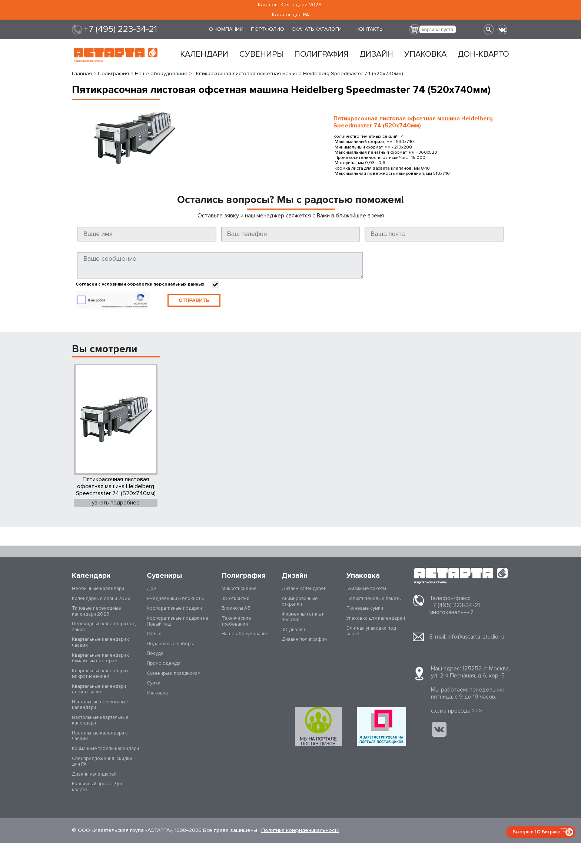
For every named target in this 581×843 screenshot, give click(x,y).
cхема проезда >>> (456, 710)
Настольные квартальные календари (100, 720)
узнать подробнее (116, 502)
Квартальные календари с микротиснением (101, 674)
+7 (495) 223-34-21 (120, 29)
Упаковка (425, 54)
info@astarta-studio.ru (476, 636)
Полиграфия (321, 54)
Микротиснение (239, 589)
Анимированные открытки (300, 601)
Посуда (155, 653)
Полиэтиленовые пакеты (374, 599)
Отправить (194, 300)
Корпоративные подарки (174, 608)
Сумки (153, 683)
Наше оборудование (245, 634)
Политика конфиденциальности (300, 830)
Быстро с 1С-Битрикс (536, 831)
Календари (204, 54)
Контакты (370, 29)
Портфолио (267, 29)
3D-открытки (235, 599)
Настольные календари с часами (100, 736)
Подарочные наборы (170, 644)
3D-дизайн (293, 630)
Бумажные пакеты (366, 589)
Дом (151, 589)
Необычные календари (98, 589)
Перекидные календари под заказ (104, 627)
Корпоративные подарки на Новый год (177, 621)
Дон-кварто (483, 54)
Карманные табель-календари (105, 749)
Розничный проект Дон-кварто (98, 787)
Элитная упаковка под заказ (371, 631)
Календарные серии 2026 (101, 599)
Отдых (154, 634)
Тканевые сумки (364, 608)
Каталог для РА (290, 14)
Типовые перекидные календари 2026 (96, 611)
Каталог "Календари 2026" (290, 4)
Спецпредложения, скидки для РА (102, 761)
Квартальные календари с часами (101, 642)
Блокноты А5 (236, 608)
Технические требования (236, 621)
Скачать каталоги (317, 29)
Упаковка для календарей (375, 618)
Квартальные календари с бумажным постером (101, 658)
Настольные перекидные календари (100, 705)
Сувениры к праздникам (173, 673)
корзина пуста (437, 29)
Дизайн (376, 54)
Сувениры (261, 54)
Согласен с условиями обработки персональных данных (140, 284)
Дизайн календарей (94, 774)
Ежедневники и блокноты (175, 599)
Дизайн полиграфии (304, 639)
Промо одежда (163, 663)
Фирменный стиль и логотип (303, 617)
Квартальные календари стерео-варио (99, 689)
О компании (226, 29)
